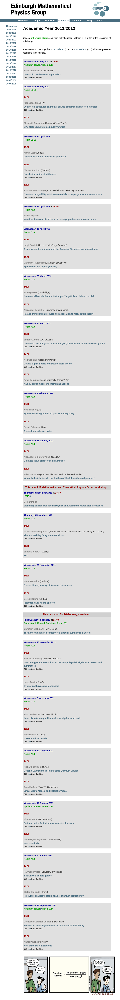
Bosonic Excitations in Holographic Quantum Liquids (51, 771)
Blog (89, 20)
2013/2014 (11, 63)
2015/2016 (11, 56)
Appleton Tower (32, 65)
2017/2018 (11, 50)
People (36, 20)
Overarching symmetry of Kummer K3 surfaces (48, 585)
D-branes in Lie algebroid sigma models (44, 461)
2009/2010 (11, 77)
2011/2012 (11, 70)
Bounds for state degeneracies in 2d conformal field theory (54, 925)
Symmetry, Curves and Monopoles (41, 686)
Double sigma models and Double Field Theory (48, 363)
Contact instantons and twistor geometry (45, 156)
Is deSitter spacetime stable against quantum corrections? (54, 896)
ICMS (26, 496)
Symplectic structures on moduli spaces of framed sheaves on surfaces (60, 107)
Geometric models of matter (38, 431)
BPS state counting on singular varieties (44, 127)
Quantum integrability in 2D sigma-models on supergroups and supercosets (63, 194)
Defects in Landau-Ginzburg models (42, 74)
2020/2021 (11, 39)
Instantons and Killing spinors (39, 603)
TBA (26, 555)
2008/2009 (11, 80)
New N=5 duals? (32, 843)
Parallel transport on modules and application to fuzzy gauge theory (58, 314)
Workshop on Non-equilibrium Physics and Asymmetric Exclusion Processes (63, 505)
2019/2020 (11, 43)
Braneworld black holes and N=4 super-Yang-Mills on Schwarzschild (59, 296)
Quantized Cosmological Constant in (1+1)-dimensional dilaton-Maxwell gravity (64, 343)
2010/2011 (11, 73)
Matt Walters (80, 49)
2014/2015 (11, 60)
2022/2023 (11, 33)
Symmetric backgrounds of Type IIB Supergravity (49, 413)
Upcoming (11, 26)
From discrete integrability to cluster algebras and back (52, 718)
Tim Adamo (58, 49)
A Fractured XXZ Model (36, 738)
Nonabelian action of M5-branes (40, 174)
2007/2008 (11, 83)
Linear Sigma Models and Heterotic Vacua (45, 791)
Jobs (99, 20)
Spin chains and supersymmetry (40, 266)
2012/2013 (11, 67)
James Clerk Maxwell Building (39, 623)
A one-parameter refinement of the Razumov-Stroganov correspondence (61, 249)
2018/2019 (11, 46)
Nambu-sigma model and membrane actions (46, 384)
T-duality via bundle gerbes (38, 875)
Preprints (50, 20)
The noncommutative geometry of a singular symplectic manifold (57, 633)
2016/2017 (11, 53)
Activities (77, 20)
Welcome (23, 20)
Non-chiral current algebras (38, 945)
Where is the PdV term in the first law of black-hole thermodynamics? (59, 478)
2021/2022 (11, 36)
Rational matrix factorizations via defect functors (49, 823)
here (29, 78)
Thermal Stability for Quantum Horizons (44, 535)
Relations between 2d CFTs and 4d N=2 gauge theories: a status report (60, 219)
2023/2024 (11, 29)
